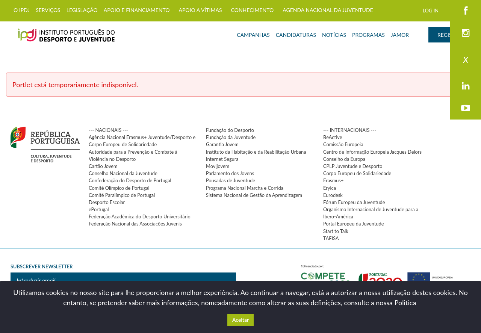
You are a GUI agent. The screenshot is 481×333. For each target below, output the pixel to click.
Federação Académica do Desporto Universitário (140, 216)
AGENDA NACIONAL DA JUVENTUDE (328, 10)
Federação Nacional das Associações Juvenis (135, 224)
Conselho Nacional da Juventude (123, 173)
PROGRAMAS (368, 35)
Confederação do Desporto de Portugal (130, 180)
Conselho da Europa (344, 159)
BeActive (332, 137)
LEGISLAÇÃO (82, 10)
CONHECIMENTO (252, 10)
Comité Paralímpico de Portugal (122, 195)
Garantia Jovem (222, 144)
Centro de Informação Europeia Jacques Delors (372, 152)
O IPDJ (22, 10)
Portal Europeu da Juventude (353, 224)
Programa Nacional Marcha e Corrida (244, 188)
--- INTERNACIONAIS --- (349, 130)
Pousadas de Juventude (230, 180)
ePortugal (99, 209)
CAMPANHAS (253, 35)
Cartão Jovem (103, 166)
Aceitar (240, 319)
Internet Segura (222, 159)
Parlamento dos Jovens (230, 173)
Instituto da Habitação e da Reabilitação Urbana (256, 152)
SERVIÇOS (48, 10)
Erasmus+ (333, 180)
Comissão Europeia (343, 144)
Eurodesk (333, 195)
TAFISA (331, 238)
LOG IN (431, 11)
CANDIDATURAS (296, 35)
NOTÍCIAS (334, 35)
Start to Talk (335, 231)
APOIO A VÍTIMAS (200, 10)
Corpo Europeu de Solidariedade (357, 173)
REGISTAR (449, 35)
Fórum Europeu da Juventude (354, 202)
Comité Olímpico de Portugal (119, 188)
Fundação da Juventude (231, 137)
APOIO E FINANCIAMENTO (137, 10)
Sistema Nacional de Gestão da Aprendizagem (254, 195)
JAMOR (400, 35)
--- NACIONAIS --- (108, 130)
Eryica (329, 188)
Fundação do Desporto (230, 130)
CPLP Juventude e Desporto (352, 166)
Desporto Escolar (107, 202)
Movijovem (217, 166)
